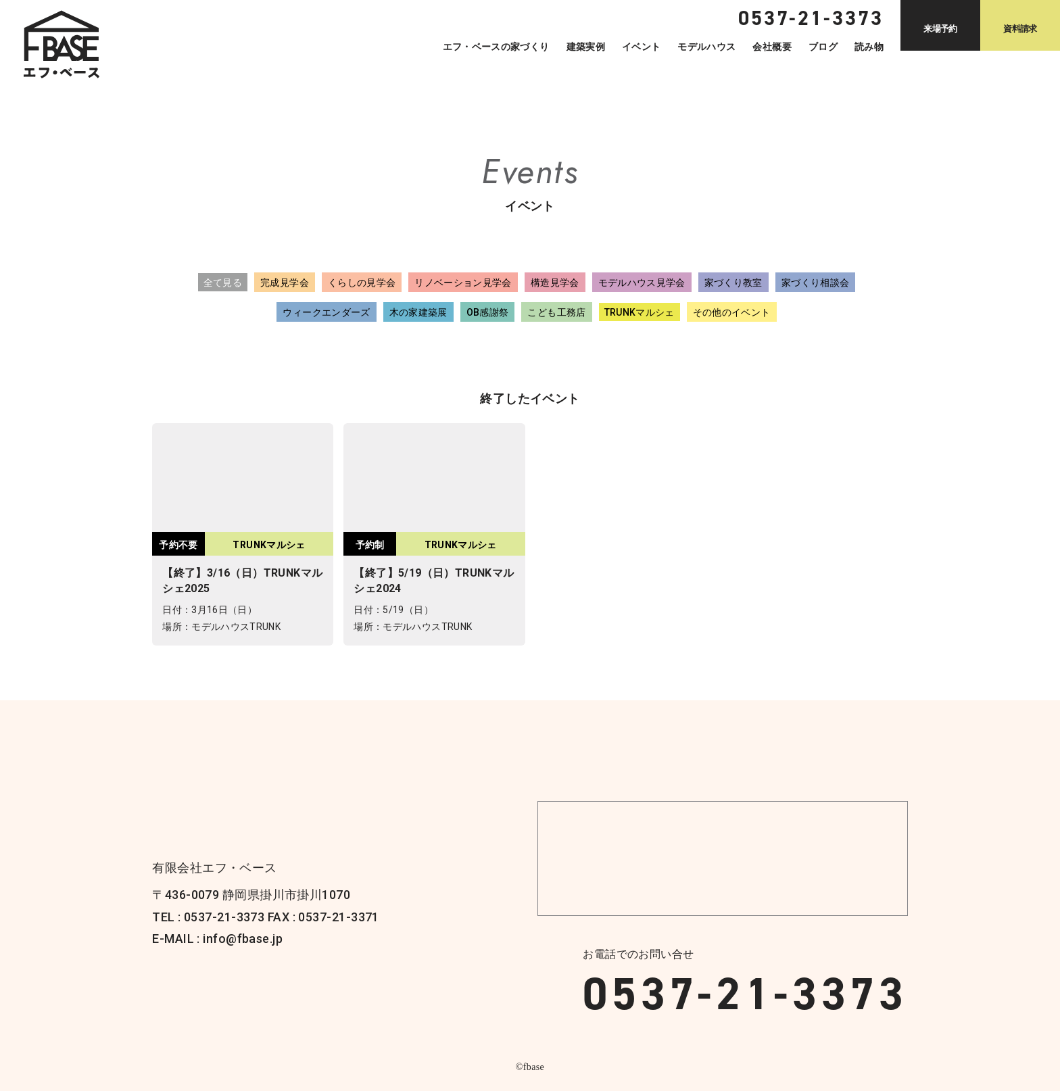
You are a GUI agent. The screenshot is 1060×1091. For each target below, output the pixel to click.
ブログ (823, 46)
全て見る (222, 282)
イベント (641, 46)
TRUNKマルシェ (639, 312)
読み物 (869, 46)
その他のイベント (732, 312)
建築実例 (586, 46)
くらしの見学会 (361, 282)
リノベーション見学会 (463, 282)
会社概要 (771, 46)
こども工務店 (556, 312)
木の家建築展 (418, 312)
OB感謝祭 (487, 312)
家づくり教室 (733, 282)
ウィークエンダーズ (326, 312)
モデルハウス (706, 46)
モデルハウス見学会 (641, 282)
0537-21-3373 (745, 993)
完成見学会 (284, 282)
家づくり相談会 (815, 282)
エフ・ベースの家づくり (496, 46)
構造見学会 (555, 282)
